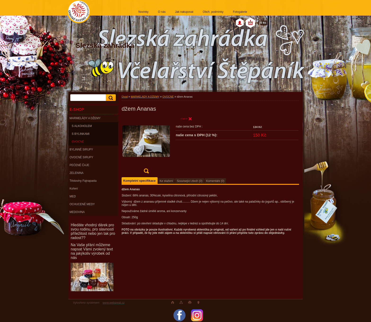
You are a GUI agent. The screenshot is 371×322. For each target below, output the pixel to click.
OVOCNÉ (78, 141)
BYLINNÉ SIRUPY (81, 149)
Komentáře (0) (215, 181)
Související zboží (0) (189, 181)
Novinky (143, 12)
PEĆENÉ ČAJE (79, 165)
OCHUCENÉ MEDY (82, 204)
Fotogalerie (240, 12)
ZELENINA (77, 173)
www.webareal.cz (114, 302)
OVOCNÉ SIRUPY (81, 157)
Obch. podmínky (213, 12)
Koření (74, 188)
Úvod (125, 96)
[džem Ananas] (146, 147)
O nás (162, 12)
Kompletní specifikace (139, 180)
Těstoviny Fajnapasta (83, 180)
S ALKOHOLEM (82, 126)
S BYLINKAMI (80, 134)
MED (73, 196)
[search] (110, 97)
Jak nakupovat (184, 12)
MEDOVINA (77, 212)
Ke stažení (166, 181)
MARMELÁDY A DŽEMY (85, 118)
